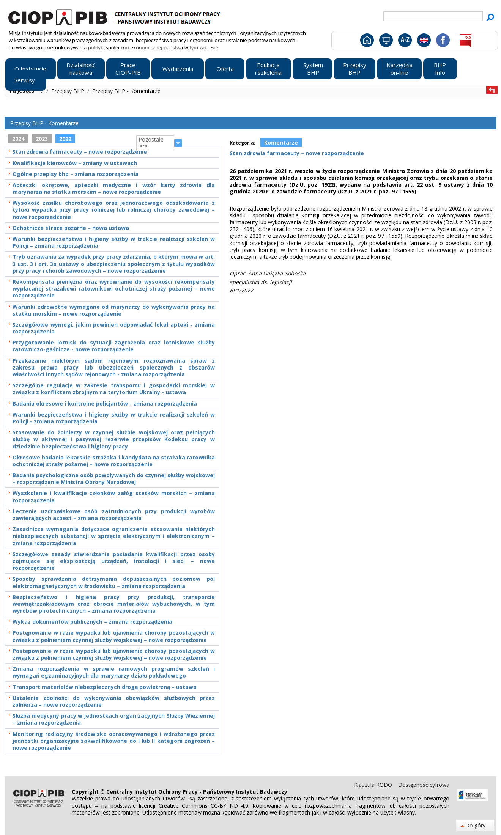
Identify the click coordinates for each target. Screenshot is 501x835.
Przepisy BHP (68, 90)
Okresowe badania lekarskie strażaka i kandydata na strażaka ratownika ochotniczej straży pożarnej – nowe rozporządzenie (114, 461)
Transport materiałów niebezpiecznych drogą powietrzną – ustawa (105, 687)
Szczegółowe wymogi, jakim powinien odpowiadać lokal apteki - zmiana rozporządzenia (114, 328)
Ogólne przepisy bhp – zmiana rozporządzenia (76, 174)
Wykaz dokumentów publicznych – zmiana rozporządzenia (92, 621)
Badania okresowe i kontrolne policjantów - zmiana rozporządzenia (105, 403)
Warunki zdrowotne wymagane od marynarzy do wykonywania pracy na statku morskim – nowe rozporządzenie (114, 310)
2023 (42, 138)
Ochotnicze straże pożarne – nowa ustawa (71, 228)
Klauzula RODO (374, 784)
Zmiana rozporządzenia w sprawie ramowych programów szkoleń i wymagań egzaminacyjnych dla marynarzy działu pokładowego (114, 672)
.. (43, 90)
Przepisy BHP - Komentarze (126, 90)
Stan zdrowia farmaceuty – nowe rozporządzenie (80, 151)
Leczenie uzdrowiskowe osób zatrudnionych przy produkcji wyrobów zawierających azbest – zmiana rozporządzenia (114, 515)
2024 (18, 138)
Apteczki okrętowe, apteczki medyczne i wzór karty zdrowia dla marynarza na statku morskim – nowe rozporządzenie (114, 188)
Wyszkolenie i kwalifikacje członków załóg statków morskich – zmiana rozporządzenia (114, 496)
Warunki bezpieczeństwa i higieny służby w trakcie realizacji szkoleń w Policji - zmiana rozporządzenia (114, 418)
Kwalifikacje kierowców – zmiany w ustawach (75, 163)
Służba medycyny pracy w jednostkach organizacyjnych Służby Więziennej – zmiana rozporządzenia (114, 719)
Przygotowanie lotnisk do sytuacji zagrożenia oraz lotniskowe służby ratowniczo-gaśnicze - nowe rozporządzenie (114, 346)
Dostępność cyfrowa (423, 784)
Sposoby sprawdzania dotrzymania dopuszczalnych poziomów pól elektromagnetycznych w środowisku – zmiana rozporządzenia (114, 582)
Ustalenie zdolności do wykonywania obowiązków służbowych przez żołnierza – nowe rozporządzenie (114, 701)
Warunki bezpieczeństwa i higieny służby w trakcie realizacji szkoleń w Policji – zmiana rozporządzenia (114, 242)
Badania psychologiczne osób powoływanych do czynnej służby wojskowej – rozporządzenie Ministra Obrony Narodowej (114, 479)
